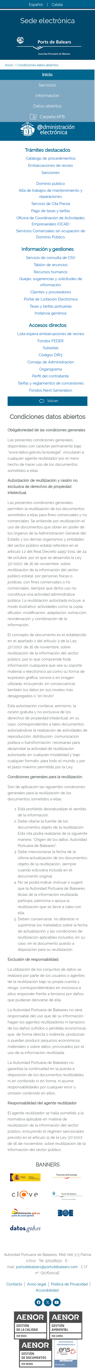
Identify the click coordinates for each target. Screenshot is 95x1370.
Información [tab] (47, 95)
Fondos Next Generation (50, 390)
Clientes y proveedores (50, 292)
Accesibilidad (48, 1290)
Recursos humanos (50, 272)
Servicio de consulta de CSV (50, 257)
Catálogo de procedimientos (50, 158)
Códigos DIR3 (50, 355)
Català (57, 4)
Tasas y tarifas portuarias (51, 306)
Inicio (9, 65)
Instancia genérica (50, 313)
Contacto (14, 1284)
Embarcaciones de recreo (50, 165)
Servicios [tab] (47, 85)
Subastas (51, 348)
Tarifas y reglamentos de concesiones (51, 383)
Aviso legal (37, 1284)
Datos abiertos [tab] (47, 105)
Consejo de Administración (50, 362)
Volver (48, 401)
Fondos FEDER (50, 341)
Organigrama (50, 369)
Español (36, 4)
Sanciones (51, 172)
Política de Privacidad (70, 1284)
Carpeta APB (52, 116)
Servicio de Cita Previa (50, 203)
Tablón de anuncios (51, 265)
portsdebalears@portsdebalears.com (47, 1267)
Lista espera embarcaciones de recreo (50, 334)
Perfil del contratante (50, 376)
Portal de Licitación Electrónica (51, 299)
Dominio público (50, 183)
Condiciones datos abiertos (37, 65)
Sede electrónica (47, 21)
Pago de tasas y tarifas (50, 211)
